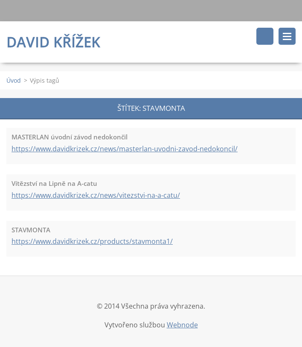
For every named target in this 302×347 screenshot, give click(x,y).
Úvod (13, 80)
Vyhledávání (264, 36)
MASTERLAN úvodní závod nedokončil (70, 137)
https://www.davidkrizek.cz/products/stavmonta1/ (92, 241)
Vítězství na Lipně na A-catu (54, 183)
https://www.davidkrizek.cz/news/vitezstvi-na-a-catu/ (96, 195)
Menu (287, 36)
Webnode (182, 325)
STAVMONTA (31, 230)
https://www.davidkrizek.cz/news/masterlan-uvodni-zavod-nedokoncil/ (125, 148)
